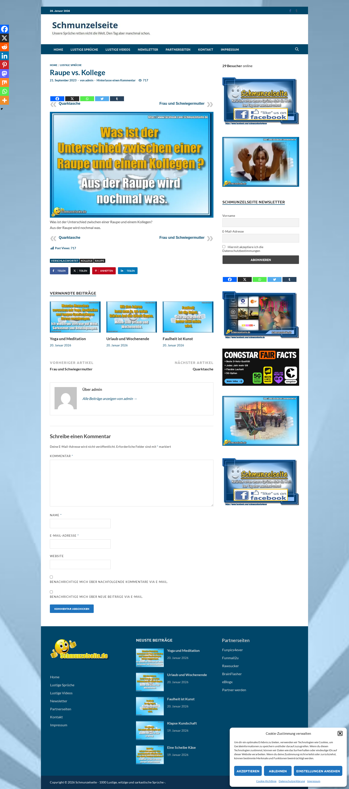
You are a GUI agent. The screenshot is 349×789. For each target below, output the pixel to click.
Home (58, 49)
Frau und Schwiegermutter (182, 103)
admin (89, 80)
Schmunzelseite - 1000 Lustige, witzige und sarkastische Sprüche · (120, 782)
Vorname (228, 215)
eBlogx (227, 682)
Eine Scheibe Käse (181, 747)
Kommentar (61, 456)
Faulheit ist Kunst (178, 338)
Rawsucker (230, 666)
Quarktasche (69, 103)
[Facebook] (57, 95)
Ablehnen (278, 771)
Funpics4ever (232, 650)
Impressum (313, 781)
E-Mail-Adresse (64, 535)
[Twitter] (102, 95)
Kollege (87, 260)
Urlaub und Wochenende (127, 338)
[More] (4, 100)
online (237, 66)
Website (57, 556)
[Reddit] (4, 46)
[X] (72, 95)
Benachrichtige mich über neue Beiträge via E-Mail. (96, 596)
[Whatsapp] (87, 95)
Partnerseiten (178, 49)
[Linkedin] (4, 55)
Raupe (99, 260)
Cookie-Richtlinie (266, 781)
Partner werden (234, 690)
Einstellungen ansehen (318, 771)
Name (56, 515)
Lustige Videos (118, 49)
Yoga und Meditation (68, 338)
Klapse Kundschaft (182, 723)
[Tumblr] (117, 95)
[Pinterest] (4, 64)
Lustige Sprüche (84, 49)
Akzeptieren (248, 771)
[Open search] (297, 49)
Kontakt (205, 49)
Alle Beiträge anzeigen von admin (109, 398)
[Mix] (4, 82)
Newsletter (148, 49)
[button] (340, 733)
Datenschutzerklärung (292, 781)
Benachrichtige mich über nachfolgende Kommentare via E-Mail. (109, 582)
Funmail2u (230, 658)
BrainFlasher (232, 674)
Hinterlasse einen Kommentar (116, 80)
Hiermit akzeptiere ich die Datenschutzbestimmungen (242, 249)
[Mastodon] (4, 73)
